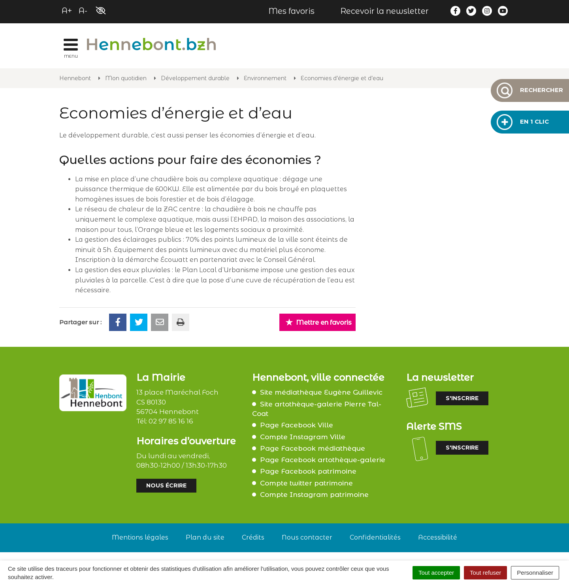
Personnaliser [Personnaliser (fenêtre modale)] (535, 572)
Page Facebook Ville (296, 425)
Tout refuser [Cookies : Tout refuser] (485, 572)
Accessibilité (437, 537)
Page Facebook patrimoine (308, 471)
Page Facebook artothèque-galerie (322, 460)
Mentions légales (140, 537)
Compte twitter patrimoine (306, 483)
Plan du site (205, 537)
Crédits (253, 537)
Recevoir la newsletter (384, 11)
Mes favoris (291, 11)
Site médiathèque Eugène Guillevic (321, 392)
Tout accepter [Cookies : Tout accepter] (436, 572)
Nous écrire (166, 485)
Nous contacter (307, 537)
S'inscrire (462, 398)
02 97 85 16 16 (171, 421)
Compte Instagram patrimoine (314, 494)
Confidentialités (375, 537)
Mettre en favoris (318, 322)
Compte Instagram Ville (302, 437)
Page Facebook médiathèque (312, 448)
